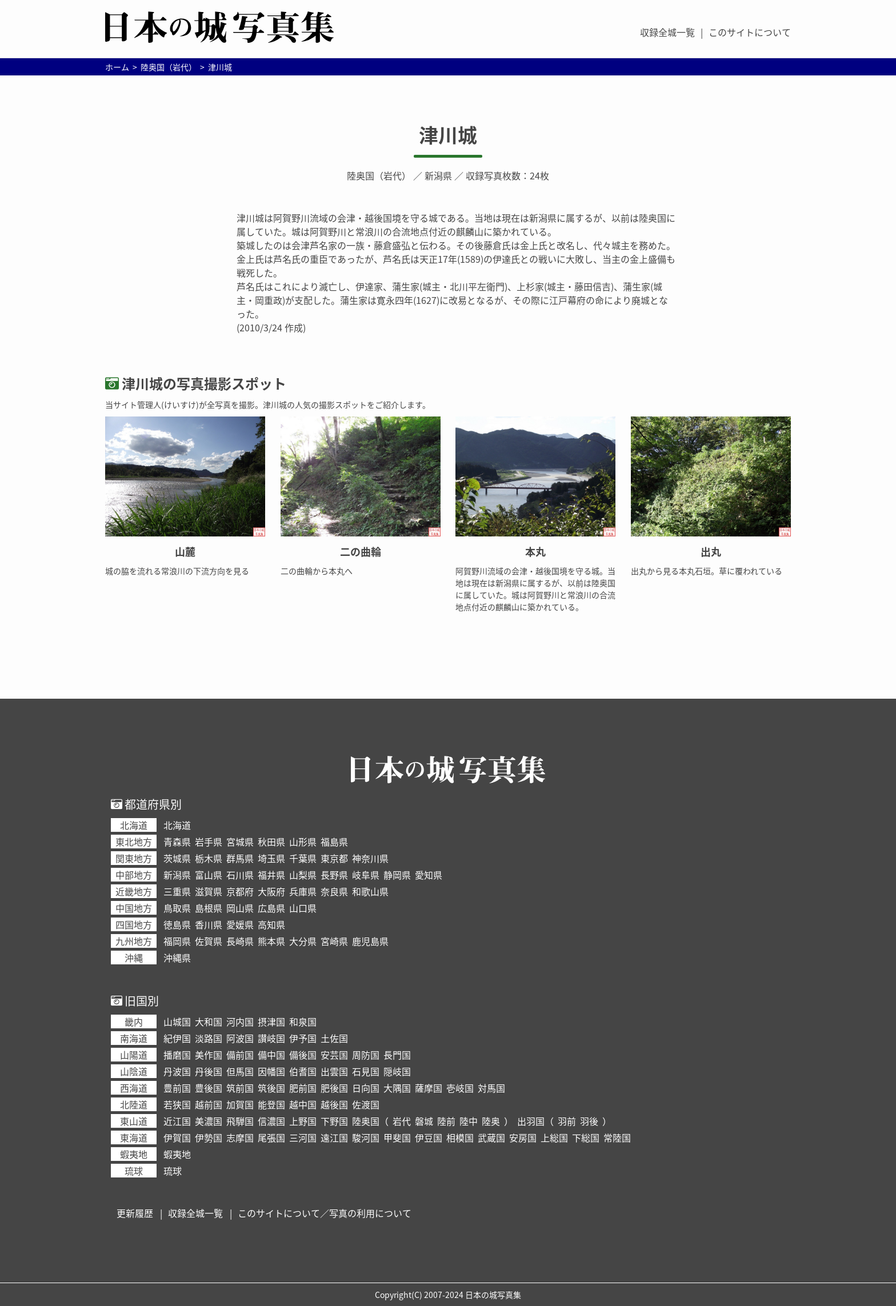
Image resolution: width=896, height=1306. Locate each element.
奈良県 (334, 891)
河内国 (240, 1021)
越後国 (334, 1104)
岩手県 (208, 841)
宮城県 (240, 841)
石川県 (240, 875)
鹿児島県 (370, 941)
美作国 (208, 1054)
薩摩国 (428, 1088)
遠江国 (334, 1137)
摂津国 (271, 1021)
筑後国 (271, 1088)
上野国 (303, 1121)
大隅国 (397, 1088)
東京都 (334, 858)
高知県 (271, 924)
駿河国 (365, 1137)
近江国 (177, 1121)
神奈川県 (370, 858)
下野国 (334, 1121)
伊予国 (303, 1038)
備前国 (240, 1054)
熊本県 (271, 941)
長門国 (397, 1054)
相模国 (460, 1137)
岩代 (402, 1121)
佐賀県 (208, 941)
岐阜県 (365, 875)
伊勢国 (208, 1137)
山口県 (303, 908)
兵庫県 (303, 891)
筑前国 (240, 1088)
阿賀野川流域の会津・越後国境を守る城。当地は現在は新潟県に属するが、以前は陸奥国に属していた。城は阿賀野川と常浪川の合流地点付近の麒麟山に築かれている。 (535, 588)
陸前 (446, 1121)
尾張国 (271, 1137)
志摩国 (240, 1137)
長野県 (334, 875)
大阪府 (271, 891)
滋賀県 (208, 891)
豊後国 (208, 1088)
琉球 (172, 1170)
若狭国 (177, 1104)
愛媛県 (240, 924)
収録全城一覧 (667, 32)
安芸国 (334, 1054)
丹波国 (177, 1071)
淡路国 (208, 1038)
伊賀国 (177, 1137)
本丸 (535, 551)
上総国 (554, 1137)
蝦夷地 (177, 1154)
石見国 (365, 1071)
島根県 (208, 908)
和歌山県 (370, 891)
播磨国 (177, 1054)
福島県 (334, 841)
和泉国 (303, 1021)
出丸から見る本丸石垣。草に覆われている (706, 570)
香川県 (208, 924)
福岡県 (177, 941)
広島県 (271, 908)
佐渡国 (365, 1104)
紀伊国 (177, 1038)
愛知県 (428, 875)
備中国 (271, 1054)
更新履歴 (135, 1213)
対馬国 (491, 1088)
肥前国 (303, 1088)
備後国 (303, 1054)
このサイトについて (750, 32)
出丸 (711, 551)
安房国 (523, 1137)
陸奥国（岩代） (379, 175)
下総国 (585, 1137)
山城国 (177, 1021)
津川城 (448, 135)
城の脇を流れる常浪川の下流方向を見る (177, 570)
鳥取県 (177, 908)
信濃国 (271, 1121)
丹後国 (208, 1071)
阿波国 (240, 1038)
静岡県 (397, 875)
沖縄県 (177, 957)
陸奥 (491, 1121)
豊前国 (177, 1088)
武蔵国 (491, 1137)
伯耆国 (303, 1071)
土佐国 (334, 1038)
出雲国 (334, 1071)
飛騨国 (240, 1121)
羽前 (567, 1121)
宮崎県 (334, 941)
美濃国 (208, 1121)
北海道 (177, 825)
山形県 (303, 841)
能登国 (271, 1104)
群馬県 (240, 858)
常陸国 (617, 1137)
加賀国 (240, 1104)
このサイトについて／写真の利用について (324, 1213)
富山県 (208, 875)
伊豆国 (428, 1137)
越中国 (303, 1104)
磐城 (424, 1121)
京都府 (240, 891)
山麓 (185, 551)
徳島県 (177, 924)
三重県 (177, 891)
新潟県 (438, 175)
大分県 (303, 941)
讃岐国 (271, 1038)
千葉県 (303, 858)
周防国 (365, 1054)
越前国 (208, 1104)
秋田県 (271, 841)
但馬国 (240, 1071)
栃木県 (208, 858)
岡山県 (240, 908)
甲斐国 (397, 1137)
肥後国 (334, 1088)
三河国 (303, 1137)
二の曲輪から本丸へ (317, 570)
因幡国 (271, 1071)
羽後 (589, 1121)
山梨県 (303, 875)
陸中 (468, 1121)
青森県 (177, 841)
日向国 (365, 1088)
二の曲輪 (360, 551)
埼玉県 (271, 858)
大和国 (208, 1021)
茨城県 (177, 858)
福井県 (271, 875)
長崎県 (240, 941)
